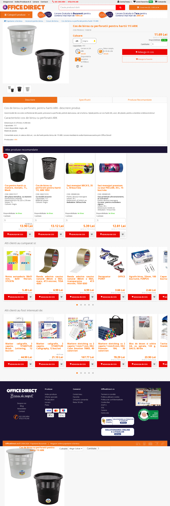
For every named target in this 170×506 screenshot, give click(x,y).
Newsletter (21, 408)
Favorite (76, 397)
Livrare (47, 402)
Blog (22, 406)
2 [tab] (81, 304)
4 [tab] (89, 304)
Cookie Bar (105, 402)
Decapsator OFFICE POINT (111, 277)
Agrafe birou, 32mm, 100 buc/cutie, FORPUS (142, 277)
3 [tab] (85, 304)
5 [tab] (93, 304)
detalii (83, 53)
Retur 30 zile (78, 402)
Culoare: (64, 448)
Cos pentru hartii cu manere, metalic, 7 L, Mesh (16, 188)
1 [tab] (77, 304)
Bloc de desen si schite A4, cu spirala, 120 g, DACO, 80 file (142, 346)
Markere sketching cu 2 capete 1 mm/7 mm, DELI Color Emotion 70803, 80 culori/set (80, 347)
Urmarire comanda (80, 399)
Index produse (51, 394)
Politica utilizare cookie (110, 397)
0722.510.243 (24, 418)
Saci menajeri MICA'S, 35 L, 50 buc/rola (80, 186)
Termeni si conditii (108, 394)
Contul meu (77, 394)
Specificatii (85, 99)
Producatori (49, 399)
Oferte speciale (51, 397)
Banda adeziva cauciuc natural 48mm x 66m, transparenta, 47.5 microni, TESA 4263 (80, 280)
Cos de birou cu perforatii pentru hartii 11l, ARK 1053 (48, 188)
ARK (15, 139)
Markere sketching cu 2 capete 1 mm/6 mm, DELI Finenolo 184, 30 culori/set (111, 347)
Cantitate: (145, 44)
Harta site (105, 413)
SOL (102, 407)
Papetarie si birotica (13, 21)
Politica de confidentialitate (112, 399)
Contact (22, 411)
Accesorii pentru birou (34, 21)
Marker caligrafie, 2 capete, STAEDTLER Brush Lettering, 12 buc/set (18, 347)
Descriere (30, 99)
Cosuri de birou (52, 21)
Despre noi (21, 403)
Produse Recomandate (140, 99)
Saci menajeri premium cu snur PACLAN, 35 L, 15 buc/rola (110, 188)
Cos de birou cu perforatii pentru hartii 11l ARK (80, 21)
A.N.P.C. (104, 405)
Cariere (104, 410)
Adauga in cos (145, 52)
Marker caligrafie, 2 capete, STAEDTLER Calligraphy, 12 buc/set (49, 346)
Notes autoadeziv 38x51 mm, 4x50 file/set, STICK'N (18, 279)
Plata (47, 405)
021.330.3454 (24, 416)
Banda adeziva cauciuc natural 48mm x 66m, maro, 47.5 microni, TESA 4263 (49, 280)
